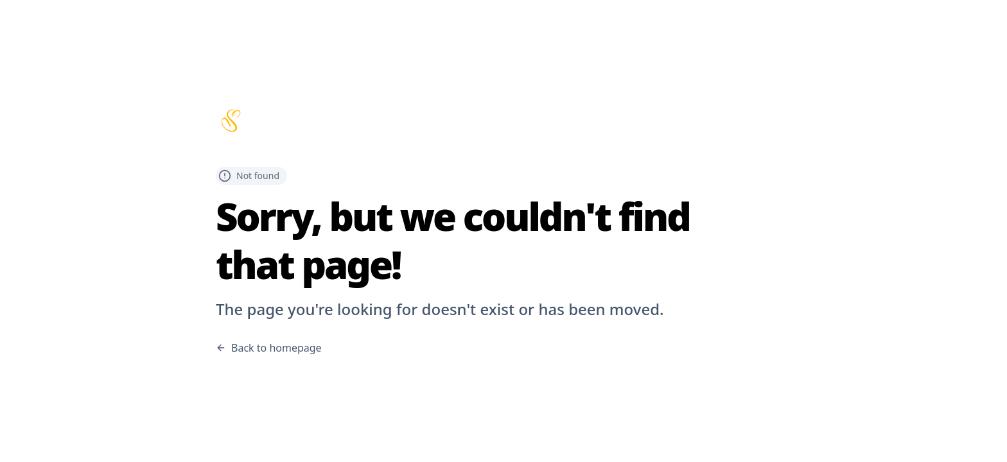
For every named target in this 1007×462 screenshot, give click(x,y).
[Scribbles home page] (503, 120)
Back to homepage (269, 348)
